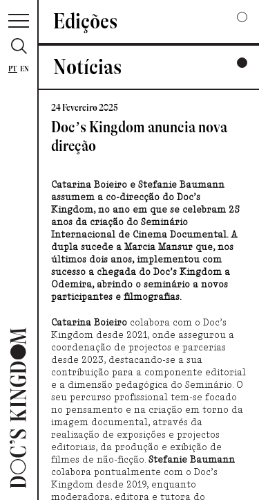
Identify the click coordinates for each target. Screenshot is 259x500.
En (24, 68)
